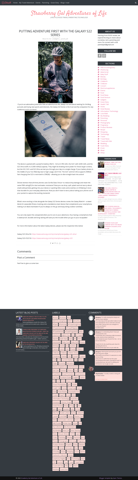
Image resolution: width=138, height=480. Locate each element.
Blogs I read (65, 3)
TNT (54, 462)
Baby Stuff (104, 74)
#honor (55, 317)
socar (77, 452)
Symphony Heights (59, 459)
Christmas (56, 356)
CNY (69, 356)
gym (69, 384)
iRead (102, 150)
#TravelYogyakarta (71, 331)
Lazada (55, 416)
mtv (80, 423)
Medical (77, 420)
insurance (56, 402)
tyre (70, 466)
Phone (55, 441)
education (70, 363)
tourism (60, 462)
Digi (76, 360)
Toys (65, 462)
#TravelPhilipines (72, 328)
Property (69, 444)
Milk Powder (57, 423)
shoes (63, 452)
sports (82, 452)
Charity (73, 349)
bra (67, 346)
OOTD (72, 434)
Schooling (56, 452)
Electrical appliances (107, 88)
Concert (103, 86)
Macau (70, 416)
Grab (63, 381)
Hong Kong (72, 388)
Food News (104, 95)
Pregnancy (104, 125)
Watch (76, 466)
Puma (75, 444)
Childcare (103, 84)
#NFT (70, 321)
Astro (79, 339)
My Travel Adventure (26, 3)
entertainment (73, 367)
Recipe (102, 130)
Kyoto (73, 413)
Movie (75, 423)
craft (54, 360)
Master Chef (78, 416)
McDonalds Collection (65, 420)
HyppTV (62, 395)
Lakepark (80, 413)
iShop (102, 153)
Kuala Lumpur (65, 413)
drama (81, 360)
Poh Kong (72, 441)
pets (82, 437)
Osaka (55, 437)
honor (79, 388)
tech (68, 459)
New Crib (66, 430)
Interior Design (66, 402)
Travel (102, 137)
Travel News (104, 139)
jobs (72, 409)
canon (62, 349)
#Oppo (55, 324)
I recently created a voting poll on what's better (108, 374)
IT (75, 406)
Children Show (73, 353)
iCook (102, 148)
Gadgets (56, 39)
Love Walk (104, 113)
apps (70, 339)
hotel (54, 392)
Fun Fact (56, 377)
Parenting (45, 3)
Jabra (54, 409)
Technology (104, 134)
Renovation (69, 448)
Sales (81, 448)
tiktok (83, 459)
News (55, 434)
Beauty (103, 77)
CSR (59, 360)
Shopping (103, 132)
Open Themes (117, 478)
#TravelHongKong (74, 324)
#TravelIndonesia (59, 328)
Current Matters (67, 360)
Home (15, 3)
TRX (66, 466)
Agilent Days (66, 335)
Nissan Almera (63, 434)
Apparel (55, 339)
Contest (82, 356)
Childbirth (104, 81)
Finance (70, 370)
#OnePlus (77, 321)
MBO (54, 420)
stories (70, 455)
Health (74, 384)
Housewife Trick (73, 392)
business (73, 346)
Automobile (57, 342)
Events (38, 3)
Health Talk (104, 104)
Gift (54, 381)
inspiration (74, 399)
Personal (103, 120)
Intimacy (76, 402)
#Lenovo (63, 317)
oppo (78, 434)
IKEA (73, 395)
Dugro (55, 363)
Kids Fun (56, 413)
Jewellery (66, 409)
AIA (73, 335)
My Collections (58, 427)
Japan (60, 409)
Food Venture (105, 97)
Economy (62, 363)
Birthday (103, 79)
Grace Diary (55, 3)
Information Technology (109, 111)
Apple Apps (63, 339)
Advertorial (104, 72)
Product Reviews (106, 127)
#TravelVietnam (58, 331)
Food (102, 93)
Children (63, 353)
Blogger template (105, 478)
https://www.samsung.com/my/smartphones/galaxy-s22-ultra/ (54, 234)
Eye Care (56, 370)
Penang (69, 437)
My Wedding (104, 116)
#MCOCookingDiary (107, 67)
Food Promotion (68, 374)
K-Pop (78, 409)
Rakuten (82, 444)
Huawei (55, 395)
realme (55, 448)
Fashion (63, 370)
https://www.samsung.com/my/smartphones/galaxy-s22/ (52, 238)
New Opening (75, 430)
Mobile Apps (67, 423)
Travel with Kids (106, 141)
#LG (68, 317)
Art (75, 339)
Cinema (63, 356)
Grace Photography (59, 384)
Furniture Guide (65, 377)
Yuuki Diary (104, 146)
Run (76, 448)
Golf (58, 381)
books (62, 346)
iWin (79, 406)
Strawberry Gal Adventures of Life (69, 13)
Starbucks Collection (60, 455)
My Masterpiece (70, 427)
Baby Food (66, 342)
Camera (55, 349)
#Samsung (104, 70)
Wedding (103, 143)
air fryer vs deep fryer (101, 379)
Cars (67, 349)
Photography (105, 123)
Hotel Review (105, 109)
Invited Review (57, 406)
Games (82, 377)
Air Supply (79, 335)
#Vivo (81, 331)
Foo (76, 370)
